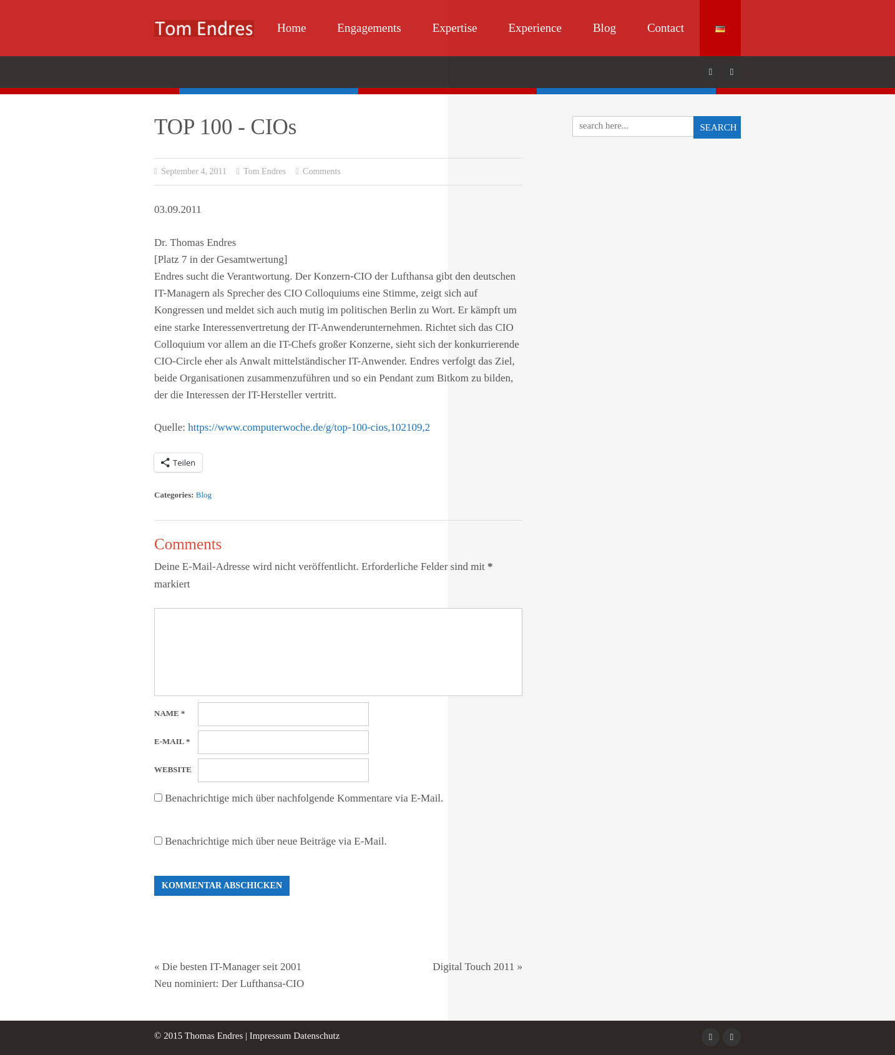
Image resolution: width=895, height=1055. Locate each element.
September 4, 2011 (190, 171)
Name (169, 713)
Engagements (369, 27)
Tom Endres (261, 171)
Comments (318, 171)
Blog (604, 27)
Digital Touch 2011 (473, 967)
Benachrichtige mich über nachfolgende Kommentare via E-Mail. (304, 798)
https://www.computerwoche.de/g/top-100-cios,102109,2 (309, 427)
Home (291, 27)
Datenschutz (316, 1036)
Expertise (455, 27)
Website (173, 769)
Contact (665, 27)
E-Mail (172, 741)
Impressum (270, 1036)
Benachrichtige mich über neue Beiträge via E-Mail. (275, 841)
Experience (534, 27)
